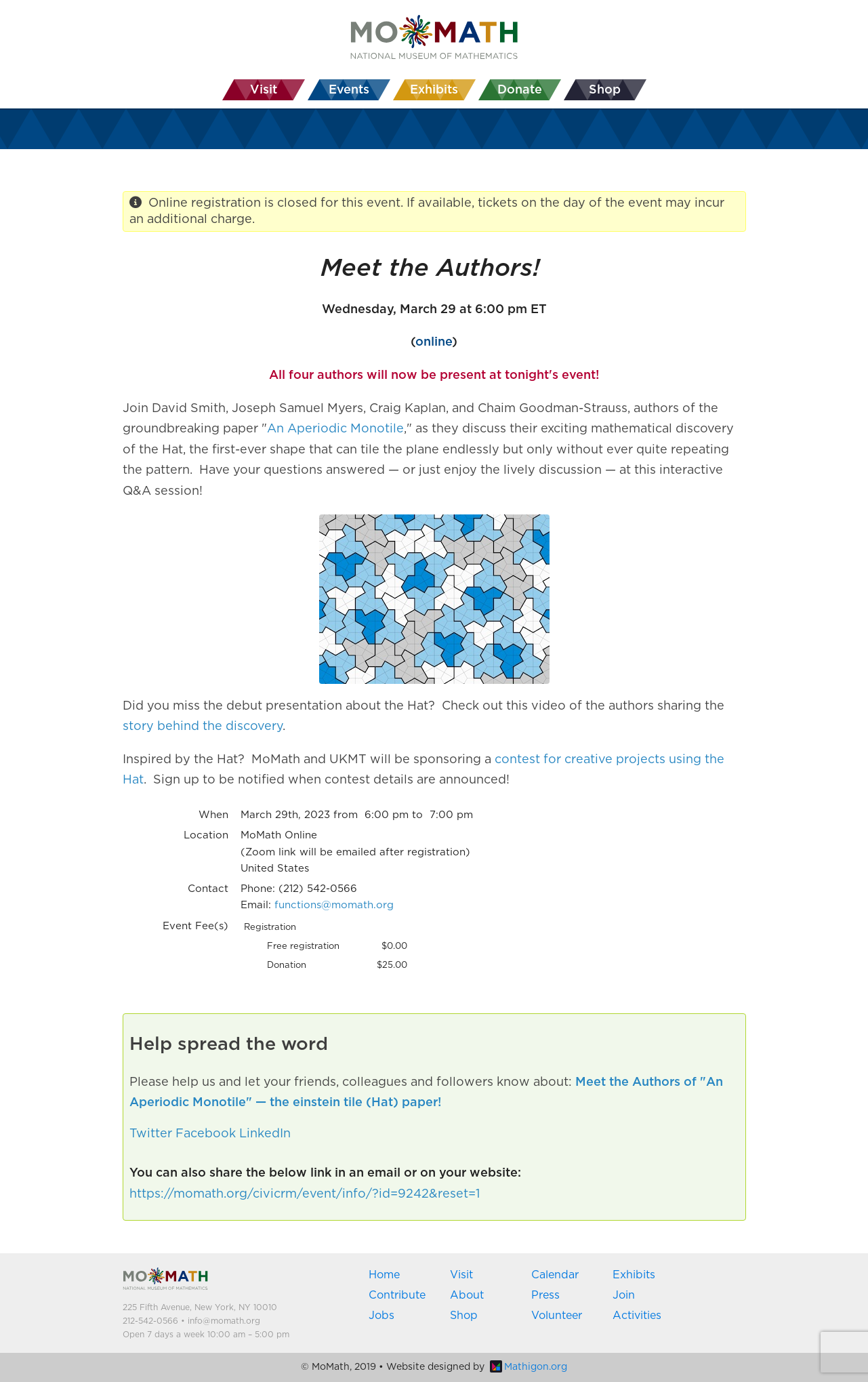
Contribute (397, 1295)
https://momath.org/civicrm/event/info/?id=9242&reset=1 (304, 1194)
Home (384, 1274)
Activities (637, 1315)
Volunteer (556, 1315)
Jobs (381, 1315)
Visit (461, 1274)
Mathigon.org (528, 1367)
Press (545, 1295)
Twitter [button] (150, 1134)
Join (624, 1295)
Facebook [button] (205, 1134)
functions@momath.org (334, 905)
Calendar (555, 1274)
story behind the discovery (203, 726)
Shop (464, 1315)
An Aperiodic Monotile (335, 429)
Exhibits (634, 1274)
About (467, 1295)
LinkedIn (265, 1134)
